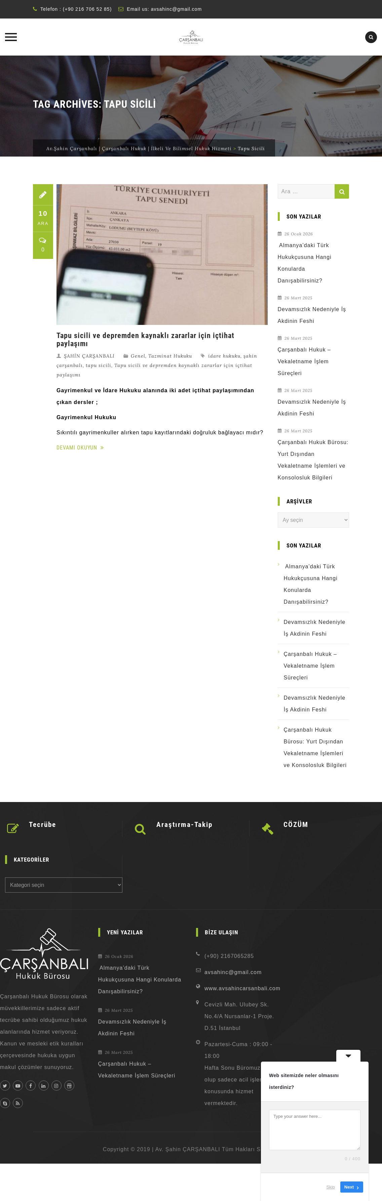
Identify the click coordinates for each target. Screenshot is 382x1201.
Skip (331, 1187)
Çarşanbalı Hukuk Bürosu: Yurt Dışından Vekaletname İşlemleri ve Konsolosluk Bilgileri (313, 459)
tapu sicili (98, 365)
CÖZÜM (295, 825)
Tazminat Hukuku (170, 356)
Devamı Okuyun (80, 447)
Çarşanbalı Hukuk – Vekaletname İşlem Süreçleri (304, 361)
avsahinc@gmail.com (176, 9)
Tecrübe (42, 825)
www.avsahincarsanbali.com (242, 988)
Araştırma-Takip (184, 825)
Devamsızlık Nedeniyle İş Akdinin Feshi (312, 315)
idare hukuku (224, 356)
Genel (138, 356)
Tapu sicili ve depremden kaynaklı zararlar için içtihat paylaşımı (145, 339)
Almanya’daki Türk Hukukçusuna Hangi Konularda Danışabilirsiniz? (305, 262)
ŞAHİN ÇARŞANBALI (89, 356)
